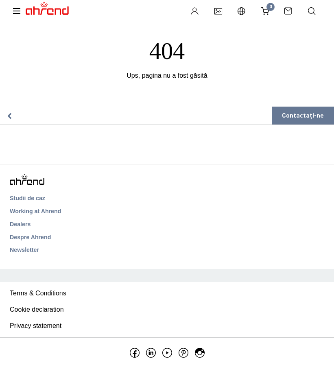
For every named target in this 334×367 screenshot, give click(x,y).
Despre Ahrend (30, 237)
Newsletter (24, 250)
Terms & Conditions (38, 293)
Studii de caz (27, 198)
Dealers (20, 224)
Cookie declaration (37, 309)
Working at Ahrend (35, 211)
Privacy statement (35, 325)
